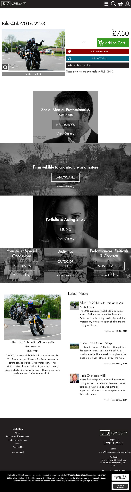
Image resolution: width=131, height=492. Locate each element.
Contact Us (18, 447)
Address (113, 457)
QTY (83, 42)
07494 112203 (113, 443)
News (17, 443)
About (17, 432)
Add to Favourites (99, 51)
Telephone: (113, 439)
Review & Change (120, 486)
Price (113, 30)
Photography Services (17, 440)
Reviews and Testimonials (17, 436)
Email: (113, 448)
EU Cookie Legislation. (76, 475)
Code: (29, 73)
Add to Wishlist (99, 58)
